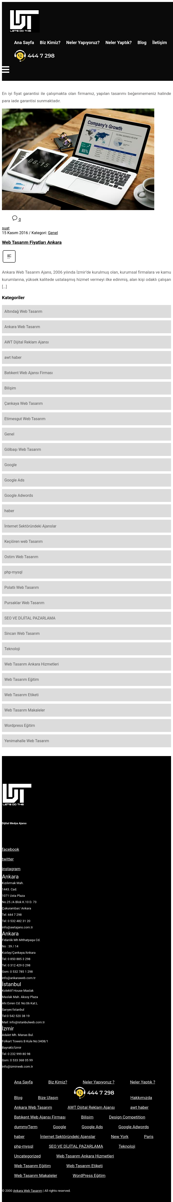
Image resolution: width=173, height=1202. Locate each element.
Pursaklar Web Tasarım (24, 603)
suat (5, 228)
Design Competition (127, 1117)
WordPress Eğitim (89, 1175)
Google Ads (14, 480)
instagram (11, 868)
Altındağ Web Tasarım (23, 311)
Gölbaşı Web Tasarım (22, 449)
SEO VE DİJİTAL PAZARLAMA (29, 618)
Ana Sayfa (24, 42)
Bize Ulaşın (48, 1097)
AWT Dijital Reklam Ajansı (26, 342)
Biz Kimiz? (50, 42)
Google (10, 464)
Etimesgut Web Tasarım (25, 418)
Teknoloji (12, 649)
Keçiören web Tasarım (23, 541)
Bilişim (10, 388)
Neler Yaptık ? (142, 1082)
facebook (10, 849)
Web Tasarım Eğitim (21, 679)
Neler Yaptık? (118, 42)
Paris (149, 1136)
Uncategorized (27, 1156)
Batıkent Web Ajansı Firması (28, 372)
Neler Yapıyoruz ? (98, 1082)
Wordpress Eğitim (19, 725)
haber (9, 511)
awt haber (12, 357)
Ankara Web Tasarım (22, 326)
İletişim (159, 42)
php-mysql (13, 572)
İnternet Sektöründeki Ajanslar (30, 526)
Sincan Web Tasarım (22, 633)
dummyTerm (25, 1126)
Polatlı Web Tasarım (21, 587)
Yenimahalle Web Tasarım (26, 741)
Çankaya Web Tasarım (23, 403)
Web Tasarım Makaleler (24, 710)
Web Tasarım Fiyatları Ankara (32, 242)
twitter (8, 859)
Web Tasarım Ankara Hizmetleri (31, 664)
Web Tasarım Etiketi (21, 695)
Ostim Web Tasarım (21, 557)
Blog (141, 42)
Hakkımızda (141, 1097)
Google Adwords (18, 495)
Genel (53, 233)
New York (119, 1136)
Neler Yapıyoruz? (83, 42)
